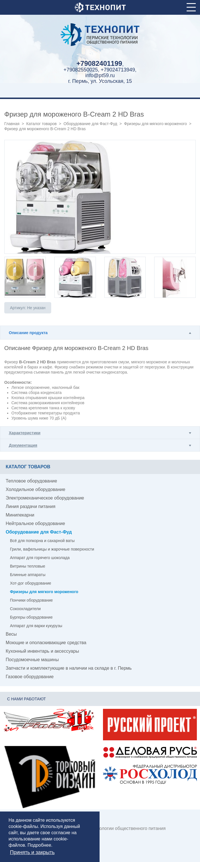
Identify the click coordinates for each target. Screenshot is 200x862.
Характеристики (24, 433)
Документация (23, 445)
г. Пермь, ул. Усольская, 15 (100, 81)
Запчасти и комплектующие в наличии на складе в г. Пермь (69, 668)
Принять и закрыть (32, 852)
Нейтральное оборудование (35, 523)
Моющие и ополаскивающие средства (46, 642)
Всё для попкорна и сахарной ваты (42, 540)
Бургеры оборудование (31, 617)
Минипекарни (20, 515)
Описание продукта (28, 332)
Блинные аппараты (28, 574)
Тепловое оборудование (31, 481)
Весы (11, 634)
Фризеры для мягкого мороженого (155, 123)
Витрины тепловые (27, 566)
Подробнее (39, 845)
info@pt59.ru (100, 75)
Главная (11, 123)
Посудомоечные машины (32, 659)
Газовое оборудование (29, 676)
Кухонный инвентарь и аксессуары (42, 651)
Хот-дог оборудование (30, 583)
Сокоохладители (25, 608)
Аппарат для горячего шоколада (40, 557)
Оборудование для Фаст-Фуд (90, 123)
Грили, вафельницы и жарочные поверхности (52, 549)
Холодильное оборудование (35, 489)
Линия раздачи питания (30, 506)
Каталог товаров (41, 123)
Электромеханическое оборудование (45, 498)
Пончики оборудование (31, 600)
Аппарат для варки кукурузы (36, 625)
